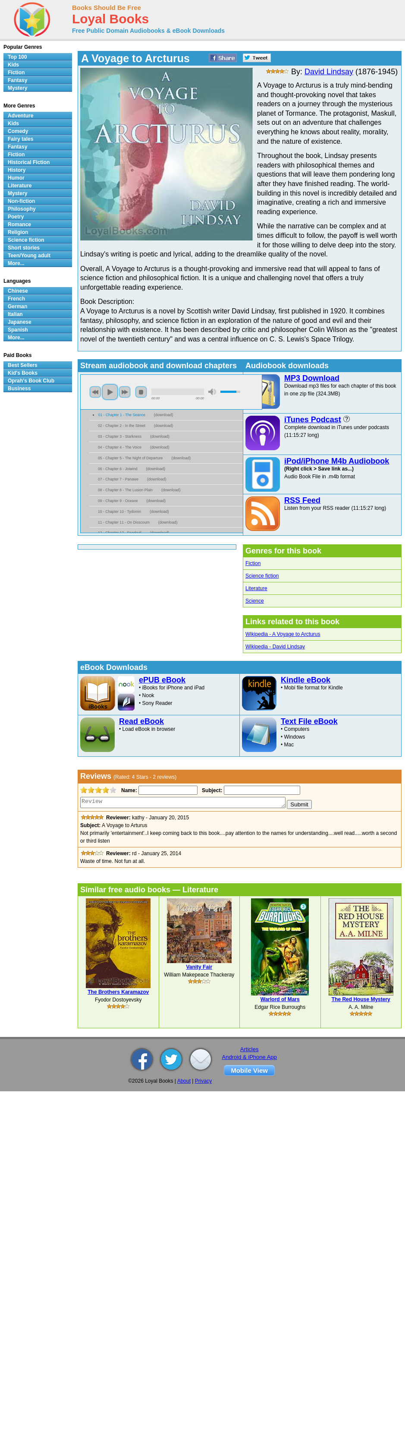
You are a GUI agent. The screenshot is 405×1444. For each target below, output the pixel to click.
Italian (15, 314)
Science (254, 601)
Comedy (18, 131)
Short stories (24, 248)
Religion (18, 232)
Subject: (211, 790)
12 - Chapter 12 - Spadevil (119, 533)
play (110, 392)
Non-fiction (21, 201)
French (16, 299)
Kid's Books (23, 373)
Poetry (16, 217)
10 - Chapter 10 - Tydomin (119, 511)
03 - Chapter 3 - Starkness (119, 436)
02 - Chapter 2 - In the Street (121, 425)
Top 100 (17, 57)
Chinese (18, 291)
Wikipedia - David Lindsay (275, 647)
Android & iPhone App (249, 1057)
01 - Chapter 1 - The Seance (121, 415)
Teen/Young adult (29, 256)
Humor (16, 178)
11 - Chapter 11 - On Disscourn (124, 522)
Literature (256, 588)
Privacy (203, 1081)
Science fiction (262, 576)
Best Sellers (23, 365)
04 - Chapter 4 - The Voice (119, 447)
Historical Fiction (29, 162)
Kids (13, 65)
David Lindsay (329, 71)
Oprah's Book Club (31, 381)
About (184, 1081)
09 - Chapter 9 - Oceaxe (118, 501)
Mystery (17, 88)
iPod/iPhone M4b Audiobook (336, 461)
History (16, 170)
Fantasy (17, 80)
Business (19, 388)
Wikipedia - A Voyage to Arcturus (282, 634)
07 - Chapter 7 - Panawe (118, 479)
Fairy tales (20, 139)
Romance (19, 224)
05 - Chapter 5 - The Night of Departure (130, 458)
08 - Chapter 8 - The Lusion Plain (125, 490)
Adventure (20, 116)
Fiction (253, 563)
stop (141, 392)
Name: (128, 790)
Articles (249, 1049)
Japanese (19, 322)
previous (95, 392)
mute (212, 392)
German (17, 306)
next (125, 392)
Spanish (18, 330)
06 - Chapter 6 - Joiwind (118, 469)
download (163, 415)
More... (16, 263)
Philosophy (22, 209)
